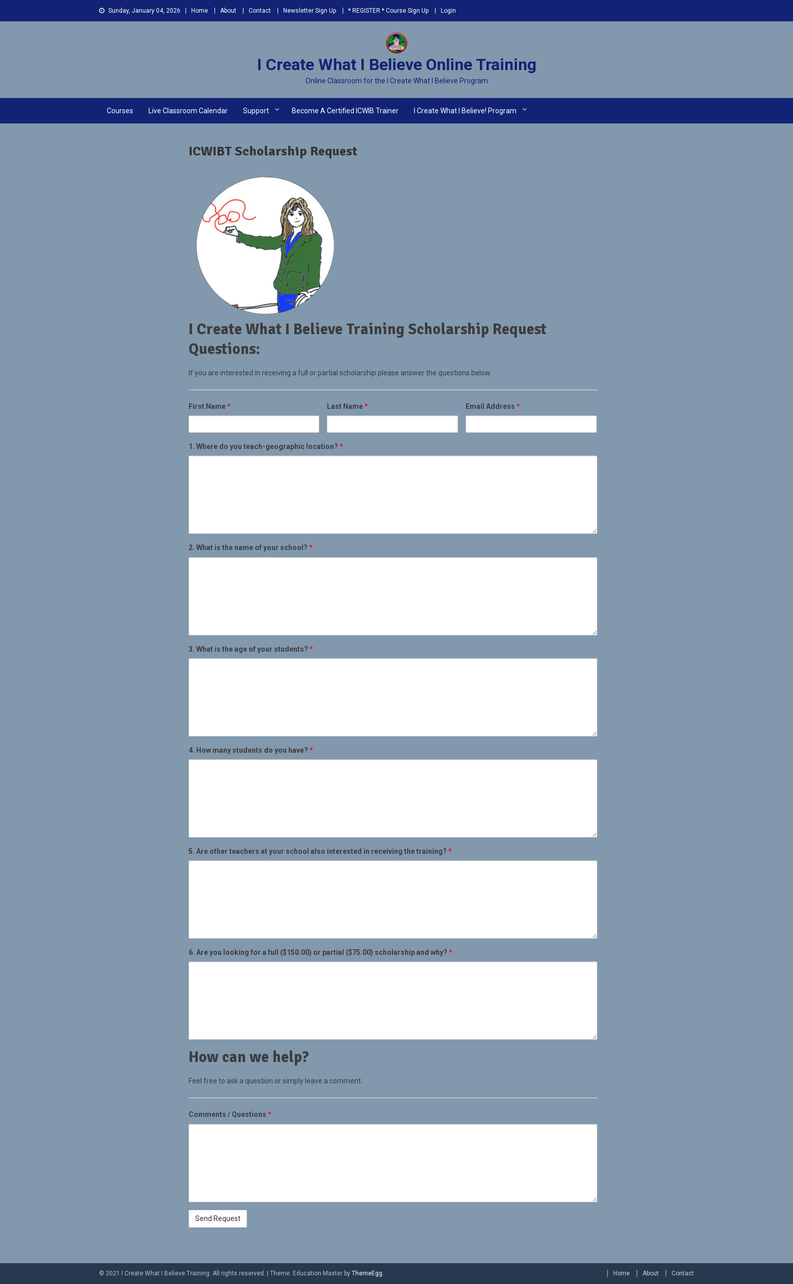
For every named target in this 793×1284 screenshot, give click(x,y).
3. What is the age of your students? (251, 649)
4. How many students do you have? (251, 750)
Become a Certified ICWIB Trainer (345, 111)
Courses (120, 111)
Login (448, 10)
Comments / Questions (230, 1114)
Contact (260, 10)
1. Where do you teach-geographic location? (266, 446)
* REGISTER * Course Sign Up (388, 10)
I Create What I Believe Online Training (396, 64)
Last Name (347, 406)
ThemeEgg (367, 1273)
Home (199, 10)
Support (256, 111)
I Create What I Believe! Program (465, 111)
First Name (210, 406)
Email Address (493, 406)
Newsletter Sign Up (309, 10)
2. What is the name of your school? (251, 547)
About (228, 10)
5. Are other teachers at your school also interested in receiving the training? (320, 851)
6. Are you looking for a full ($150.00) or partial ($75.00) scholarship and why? (320, 952)
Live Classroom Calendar (188, 111)
